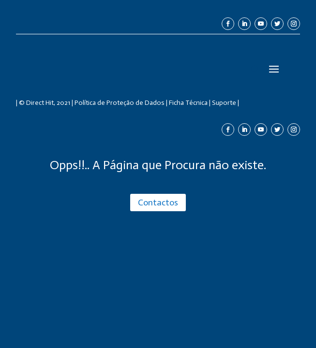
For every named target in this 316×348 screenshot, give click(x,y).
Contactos (158, 202)
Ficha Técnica (188, 103)
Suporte (224, 103)
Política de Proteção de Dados (120, 103)
